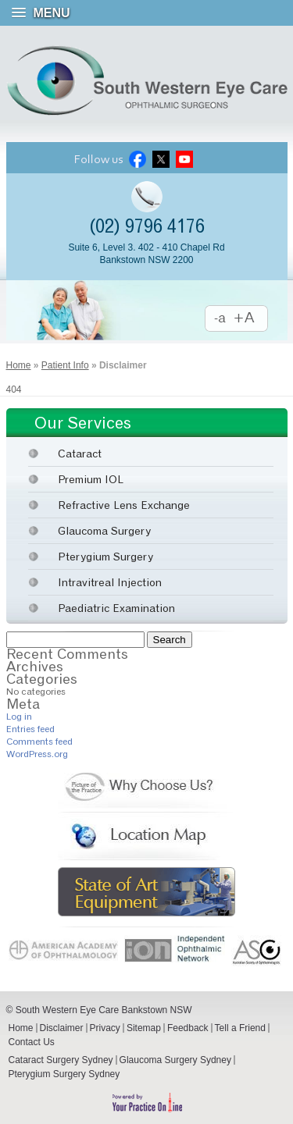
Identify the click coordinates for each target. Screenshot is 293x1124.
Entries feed (30, 729)
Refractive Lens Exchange (124, 504)
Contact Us (32, 1042)
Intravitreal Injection (110, 582)
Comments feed (39, 741)
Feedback (188, 1028)
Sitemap (144, 1028)
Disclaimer (62, 1028)
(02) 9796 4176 (147, 226)
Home (18, 365)
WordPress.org (37, 753)
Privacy (105, 1028)
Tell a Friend (240, 1028)
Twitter (161, 159)
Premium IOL (90, 479)
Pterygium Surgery (105, 556)
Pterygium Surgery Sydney (64, 1074)
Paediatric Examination (116, 607)
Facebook (137, 159)
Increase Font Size (251, 319)
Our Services (82, 422)
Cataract (80, 453)
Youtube (184, 159)
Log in (19, 716)
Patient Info (65, 365)
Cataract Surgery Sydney (61, 1060)
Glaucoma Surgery (104, 530)
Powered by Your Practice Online (147, 1102)
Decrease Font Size (220, 319)
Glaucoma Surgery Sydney (175, 1060)
